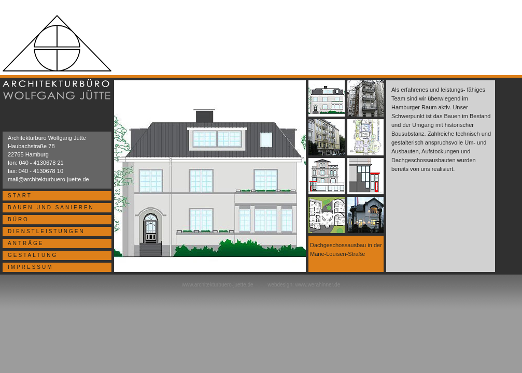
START (20, 195)
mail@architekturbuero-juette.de (48, 179)
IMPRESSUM (30, 267)
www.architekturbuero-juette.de (217, 285)
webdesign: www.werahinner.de (303, 285)
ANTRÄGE (26, 243)
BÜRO (18, 219)
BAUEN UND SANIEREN (51, 207)
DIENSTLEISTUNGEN (46, 231)
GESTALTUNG (33, 255)
